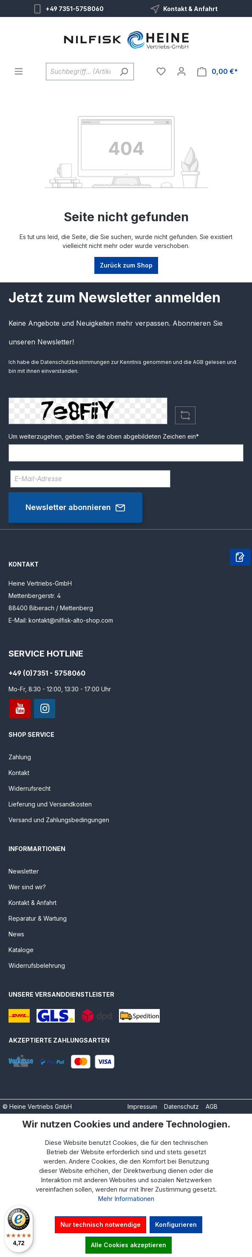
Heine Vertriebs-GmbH (40, 583)
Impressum (142, 1106)
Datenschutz (181, 1106)
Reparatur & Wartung (37, 918)
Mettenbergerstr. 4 (34, 595)
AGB (198, 362)
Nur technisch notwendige (100, 1224)
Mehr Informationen (126, 1199)
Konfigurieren (176, 1224)
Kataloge (21, 949)
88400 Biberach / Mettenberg (50, 608)
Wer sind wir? (27, 887)
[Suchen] (124, 71)
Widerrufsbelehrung (36, 965)
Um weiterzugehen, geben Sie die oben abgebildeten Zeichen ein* (103, 436)
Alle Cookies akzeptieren (128, 1245)
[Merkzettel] (161, 71)
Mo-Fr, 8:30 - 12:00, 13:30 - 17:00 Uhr (59, 689)
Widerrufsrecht (29, 788)
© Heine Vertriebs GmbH (37, 1106)
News (16, 934)
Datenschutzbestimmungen (75, 362)
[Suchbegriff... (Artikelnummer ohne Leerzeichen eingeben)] (80, 71)
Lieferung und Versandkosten (50, 804)
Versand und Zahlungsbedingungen (58, 819)
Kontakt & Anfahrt (190, 8)
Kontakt (18, 772)
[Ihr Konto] (181, 71)
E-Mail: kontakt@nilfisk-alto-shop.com (60, 620)
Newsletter (23, 871)
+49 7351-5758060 (74, 8)
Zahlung (19, 757)
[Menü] (18, 71)
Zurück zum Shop (126, 265)
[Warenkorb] (218, 71)
